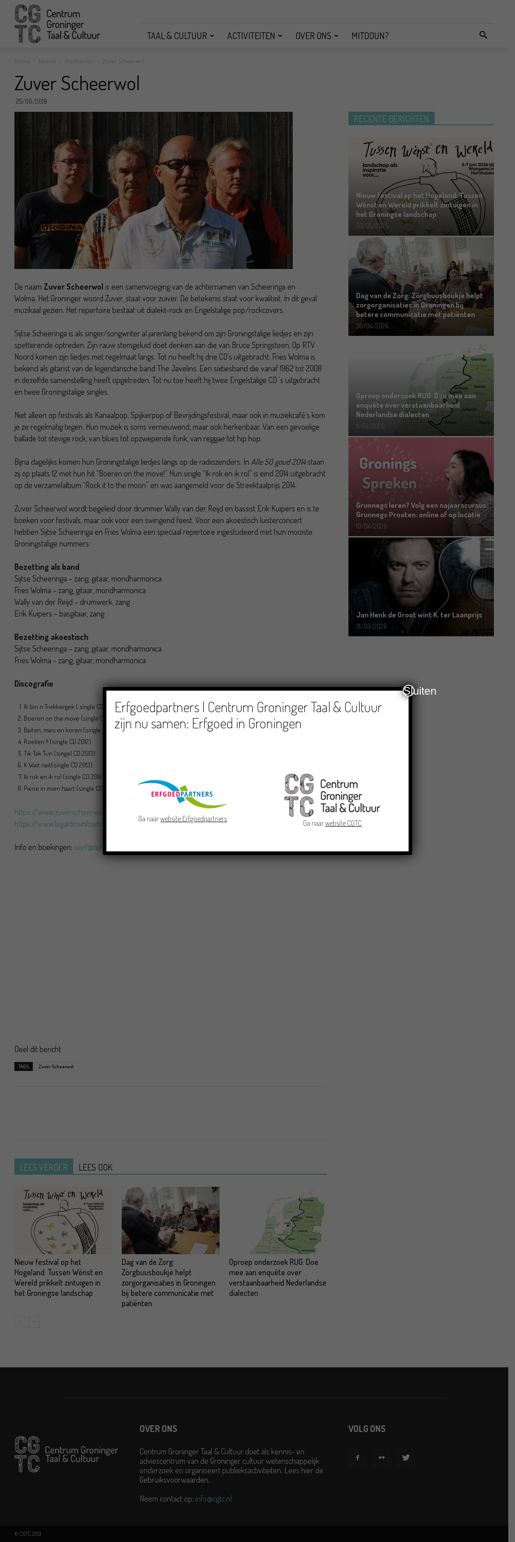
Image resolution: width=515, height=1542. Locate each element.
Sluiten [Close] (409, 690)
